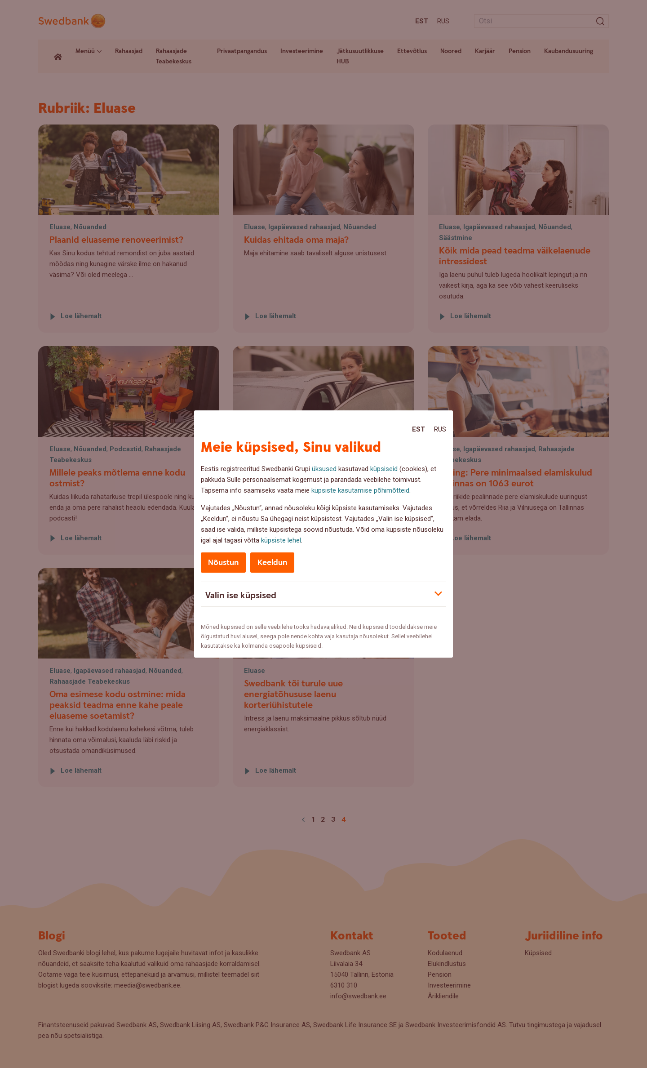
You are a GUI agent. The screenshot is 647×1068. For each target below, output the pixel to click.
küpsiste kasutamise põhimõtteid (360, 490)
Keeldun (272, 562)
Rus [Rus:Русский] (440, 429)
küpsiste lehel (281, 540)
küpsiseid (384, 469)
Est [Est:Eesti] (418, 429)
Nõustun (223, 562)
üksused (324, 469)
